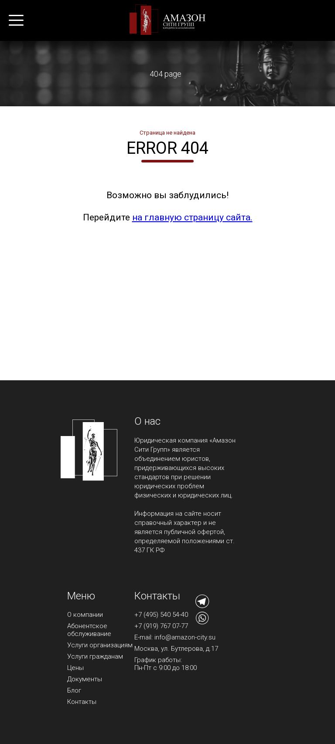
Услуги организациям (100, 645)
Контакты (81, 702)
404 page (165, 73)
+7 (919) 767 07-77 (161, 626)
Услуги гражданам (95, 656)
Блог (74, 690)
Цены (75, 668)
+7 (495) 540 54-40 (161, 615)
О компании (85, 615)
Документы (84, 679)
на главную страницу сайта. (192, 217)
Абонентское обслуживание (89, 630)
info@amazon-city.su (184, 637)
